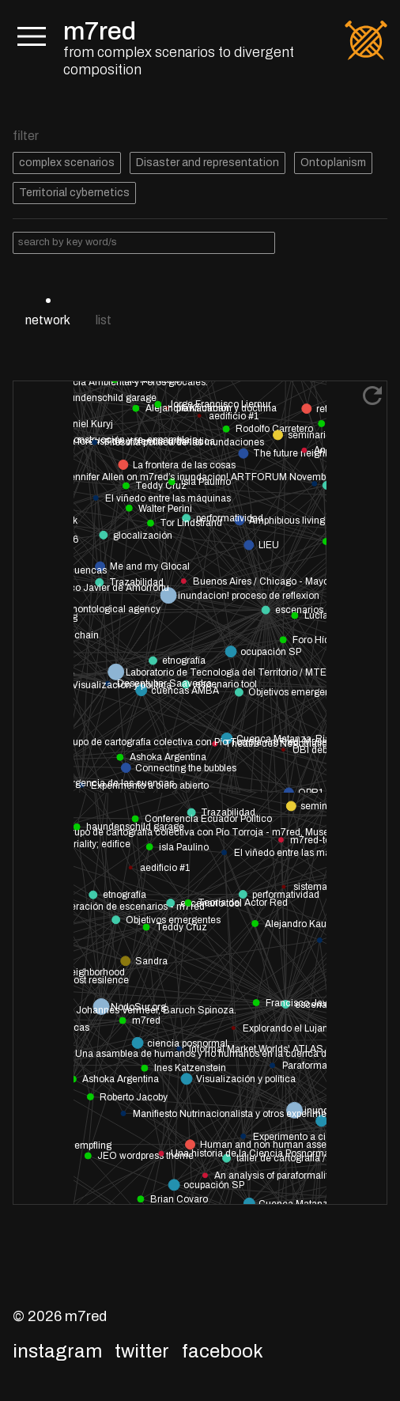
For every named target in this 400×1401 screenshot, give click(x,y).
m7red (99, 31)
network (47, 320)
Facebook (222, 1351)
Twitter (142, 1351)
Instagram (57, 1351)
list (103, 320)
